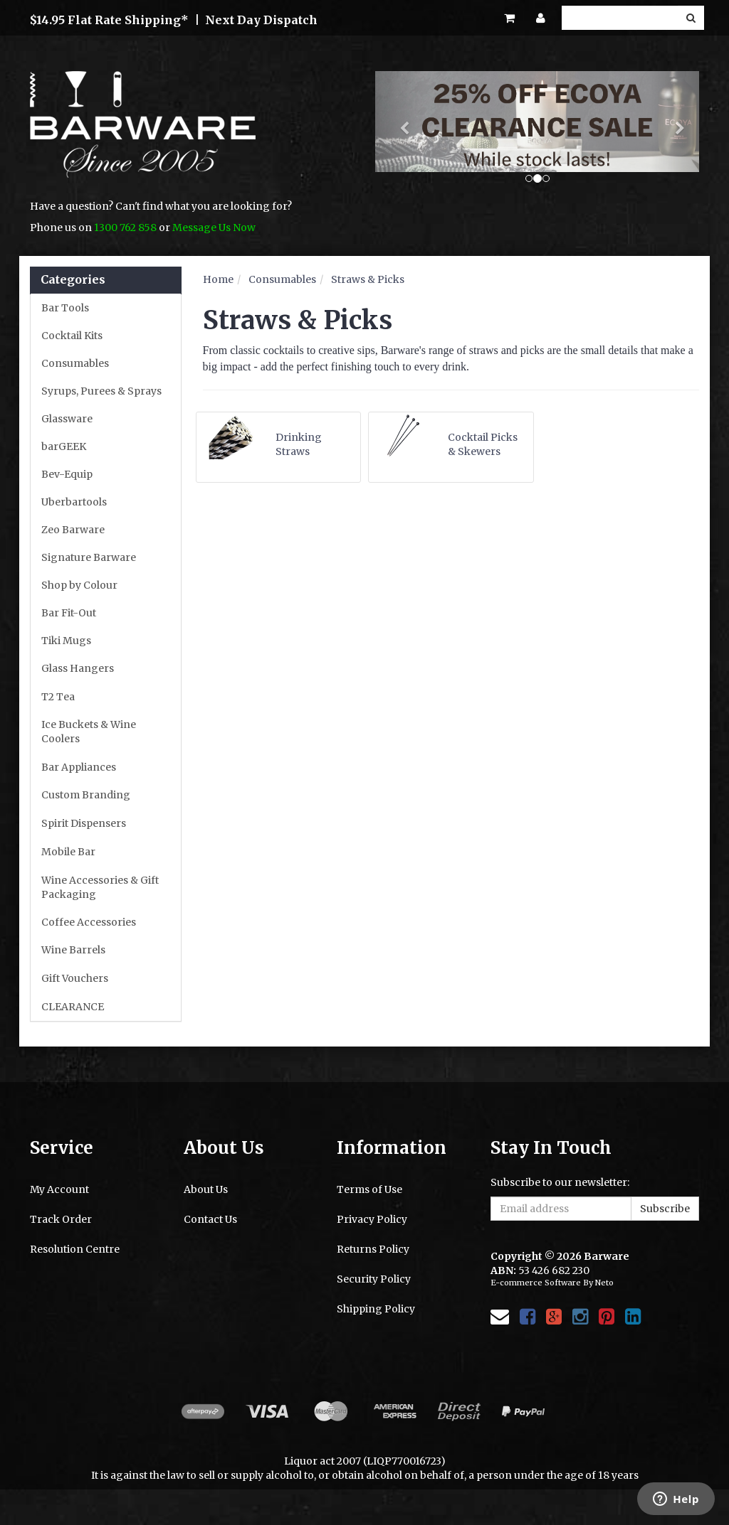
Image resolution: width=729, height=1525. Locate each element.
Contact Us (210, 1219)
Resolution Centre (75, 1249)
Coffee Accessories (88, 922)
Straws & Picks (367, 279)
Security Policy (374, 1279)
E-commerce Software (536, 1283)
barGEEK (63, 446)
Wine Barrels (73, 949)
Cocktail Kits (72, 335)
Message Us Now (214, 227)
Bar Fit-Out (68, 612)
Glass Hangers (77, 668)
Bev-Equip (67, 474)
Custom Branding (85, 794)
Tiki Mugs (66, 640)
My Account (59, 1189)
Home (218, 279)
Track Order (61, 1219)
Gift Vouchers (74, 978)
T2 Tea (58, 696)
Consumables (75, 363)
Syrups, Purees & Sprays (101, 391)
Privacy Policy (372, 1219)
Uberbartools (74, 502)
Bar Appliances (78, 767)
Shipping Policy (376, 1308)
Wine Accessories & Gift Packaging (100, 887)
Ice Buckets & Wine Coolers (88, 731)
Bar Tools (65, 307)
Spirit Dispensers (83, 823)
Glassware (67, 418)
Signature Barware (88, 557)
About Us (206, 1189)
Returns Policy (373, 1249)
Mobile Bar (68, 851)
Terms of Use (369, 1189)
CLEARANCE (72, 1006)
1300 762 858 (125, 227)
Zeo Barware (73, 529)
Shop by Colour (79, 585)
